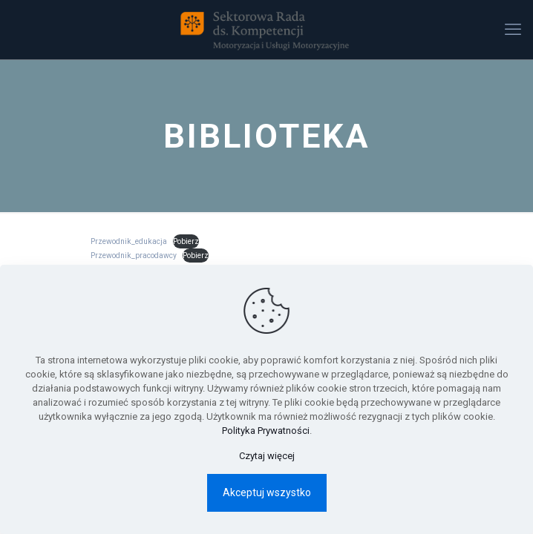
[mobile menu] (513, 29)
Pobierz (186, 241)
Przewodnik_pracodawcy (134, 255)
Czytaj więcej (267, 455)
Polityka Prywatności (266, 430)
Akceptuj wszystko (267, 492)
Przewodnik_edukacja (129, 241)
